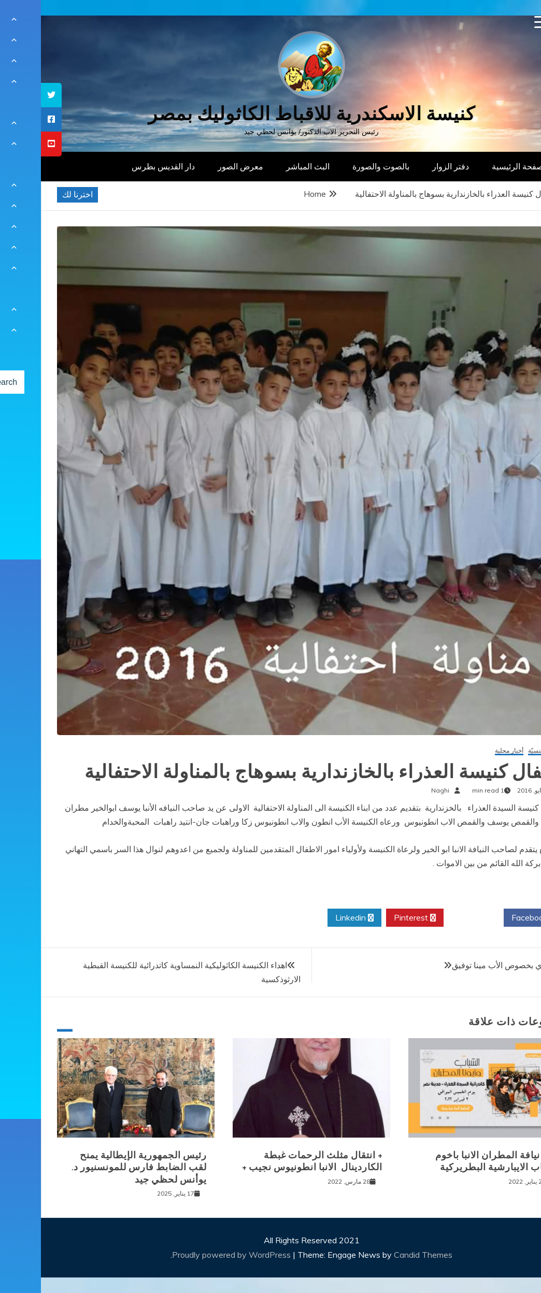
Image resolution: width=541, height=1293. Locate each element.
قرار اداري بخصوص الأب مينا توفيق (470, 965)
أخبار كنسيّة (502, 751)
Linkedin (313, 918)
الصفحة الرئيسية (479, 166)
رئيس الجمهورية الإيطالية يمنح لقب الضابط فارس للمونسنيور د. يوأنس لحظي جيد (98, 1167)
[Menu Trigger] (500, 22)
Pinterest (374, 918)
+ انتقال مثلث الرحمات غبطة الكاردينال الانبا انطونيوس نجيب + (271, 1161)
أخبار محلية (468, 751)
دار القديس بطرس (122, 166)
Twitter (432, 918)
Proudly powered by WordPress (191, 1254)
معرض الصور (199, 166)
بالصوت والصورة (339, 166)
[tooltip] (10, 95)
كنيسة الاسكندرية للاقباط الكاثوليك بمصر (270, 113)
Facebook (493, 918)
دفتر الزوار (409, 166)
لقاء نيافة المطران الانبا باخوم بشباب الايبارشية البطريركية (455, 1161)
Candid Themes (382, 1254)
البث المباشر (267, 166)
